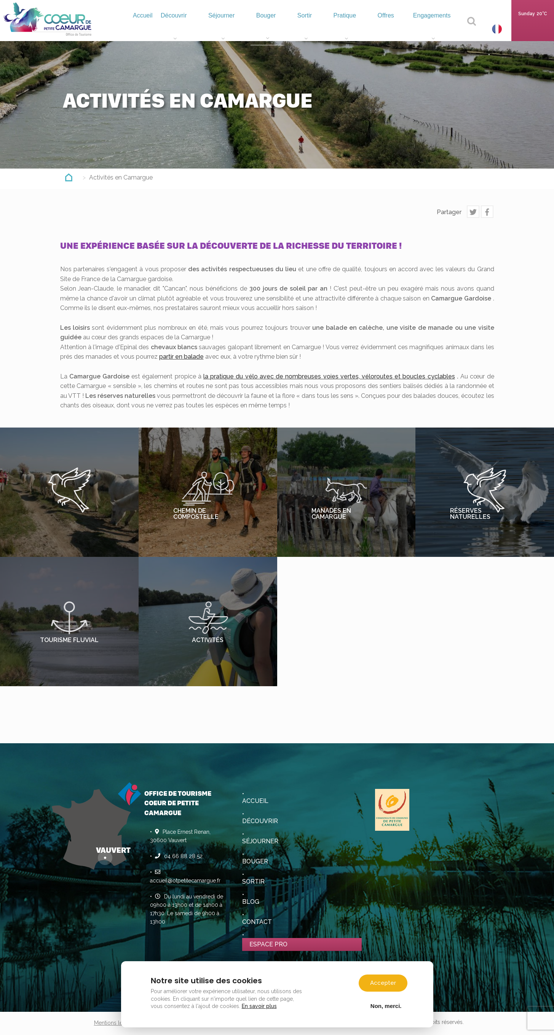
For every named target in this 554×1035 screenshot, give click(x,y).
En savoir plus (259, 1006)
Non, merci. (386, 1006)
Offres (391, 28)
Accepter (383, 982)
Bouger (283, 28)
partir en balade (181, 356)
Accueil (163, 26)
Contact (257, 921)
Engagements (434, 28)
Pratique (355, 28)
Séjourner (243, 28)
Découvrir (199, 28)
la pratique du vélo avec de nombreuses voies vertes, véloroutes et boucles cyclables (329, 376)
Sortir (318, 28)
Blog (250, 901)
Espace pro (268, 944)
